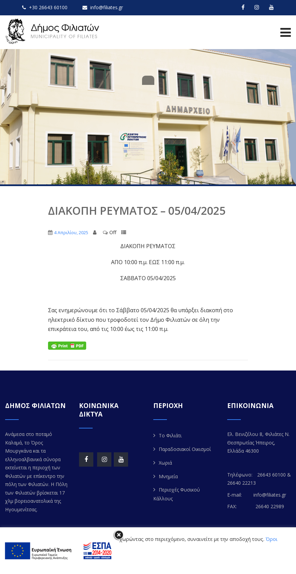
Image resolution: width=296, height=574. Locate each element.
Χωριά (165, 462)
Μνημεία (168, 476)
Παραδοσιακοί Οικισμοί (185, 449)
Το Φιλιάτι (170, 435)
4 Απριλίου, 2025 (71, 232)
